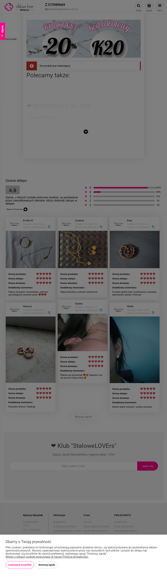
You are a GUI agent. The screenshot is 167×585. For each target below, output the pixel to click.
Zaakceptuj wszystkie (19, 564)
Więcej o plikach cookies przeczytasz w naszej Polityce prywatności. (47, 556)
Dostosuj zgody (46, 564)
